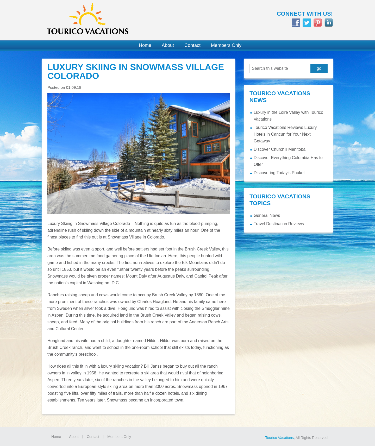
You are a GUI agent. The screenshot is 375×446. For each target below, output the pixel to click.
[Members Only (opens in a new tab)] (223, 45)
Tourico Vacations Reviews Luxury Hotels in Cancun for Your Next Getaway (285, 134)
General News (267, 215)
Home (56, 436)
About (74, 436)
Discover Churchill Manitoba (279, 149)
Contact (93, 436)
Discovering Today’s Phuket (279, 173)
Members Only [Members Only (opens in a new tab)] (119, 436)
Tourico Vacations (112, 20)
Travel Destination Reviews (279, 224)
